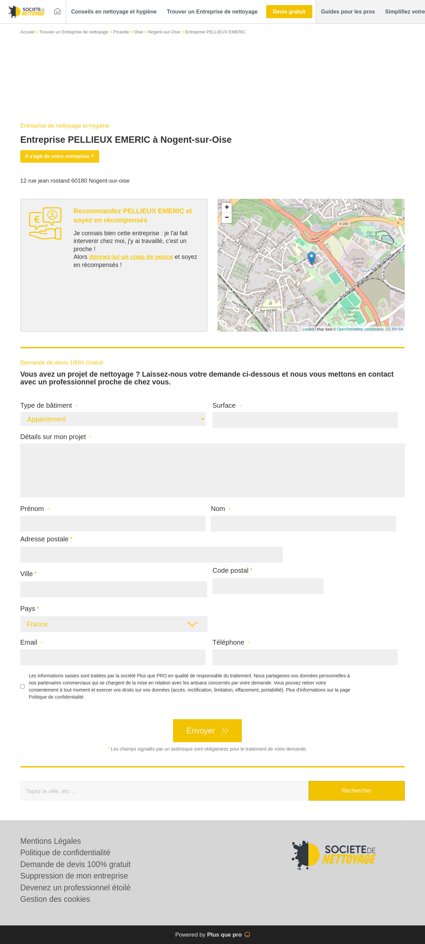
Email (31, 642)
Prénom (34, 509)
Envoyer (201, 730)
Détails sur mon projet (55, 437)
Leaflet (308, 329)
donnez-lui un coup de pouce (131, 256)
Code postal (231, 570)
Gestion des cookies (55, 899)
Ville (26, 573)
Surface (227, 405)
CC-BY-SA (394, 329)
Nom (221, 509)
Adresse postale (44, 539)
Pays (27, 608)
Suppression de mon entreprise (74, 875)
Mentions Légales (50, 841)
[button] (114, 12)
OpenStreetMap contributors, (361, 329)
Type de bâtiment (49, 405)
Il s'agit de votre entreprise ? (59, 156)
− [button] (227, 218)
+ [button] (227, 208)
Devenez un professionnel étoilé (75, 887)
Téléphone (231, 642)
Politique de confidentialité (56, 697)
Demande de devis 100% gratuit (75, 864)
